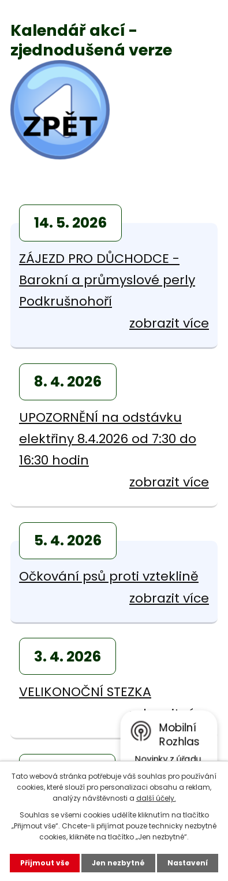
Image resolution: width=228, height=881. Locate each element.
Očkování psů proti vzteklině (109, 576)
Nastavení (187, 863)
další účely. (156, 798)
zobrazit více (169, 323)
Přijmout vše (44, 863)
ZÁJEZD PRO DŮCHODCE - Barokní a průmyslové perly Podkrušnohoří (107, 280)
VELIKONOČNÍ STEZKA (85, 692)
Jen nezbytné (118, 863)
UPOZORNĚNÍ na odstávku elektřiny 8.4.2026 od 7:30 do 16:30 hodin (107, 438)
